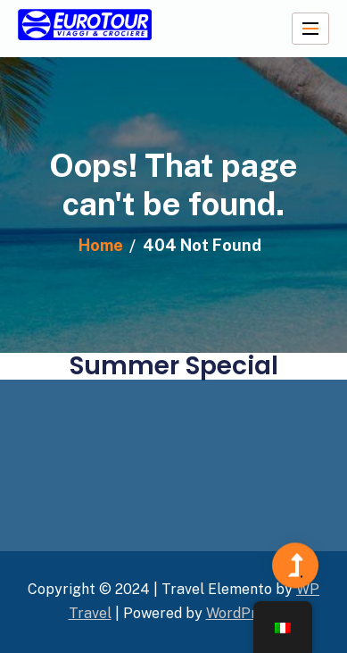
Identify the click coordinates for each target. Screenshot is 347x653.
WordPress (242, 613)
